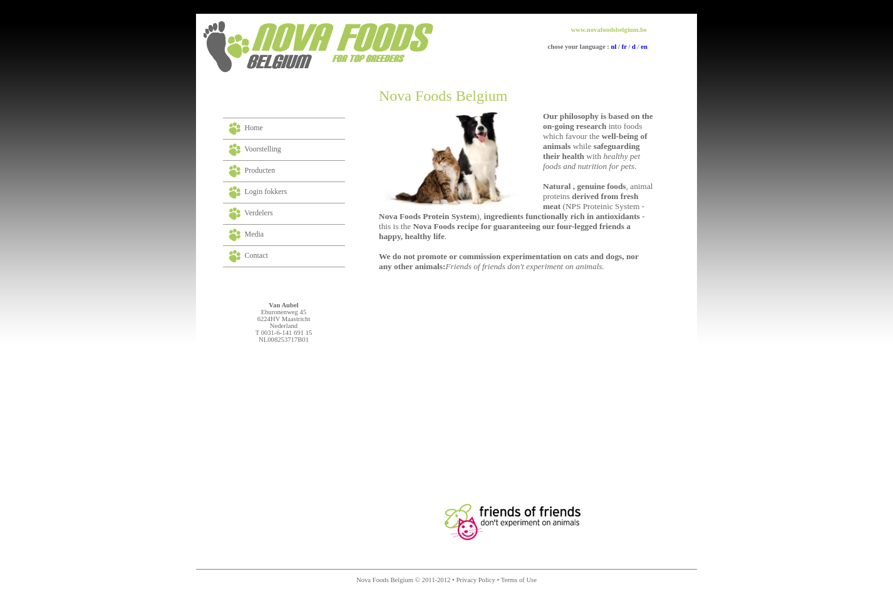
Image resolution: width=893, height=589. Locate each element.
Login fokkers (266, 191)
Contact (256, 255)
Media (254, 234)
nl (614, 46)
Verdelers (258, 212)
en (643, 46)
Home (254, 127)
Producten (260, 170)
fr (623, 46)
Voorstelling (262, 149)
